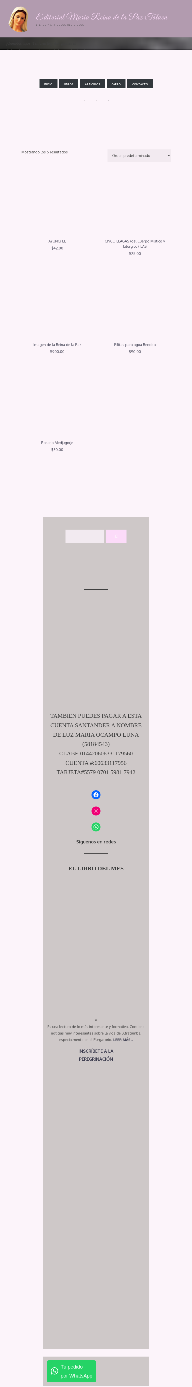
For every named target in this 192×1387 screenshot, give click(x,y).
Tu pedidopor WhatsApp (76, 1371)
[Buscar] (116, 537)
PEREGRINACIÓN (96, 1059)
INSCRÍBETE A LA (96, 1051)
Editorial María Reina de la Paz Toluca (102, 17)
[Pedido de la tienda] (139, 155)
